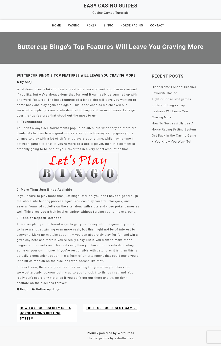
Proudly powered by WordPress (110, 333)
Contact (157, 25)
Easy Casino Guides (110, 6)
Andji (28, 82)
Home (56, 25)
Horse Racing (131, 25)
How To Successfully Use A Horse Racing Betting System (45, 313)
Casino (74, 25)
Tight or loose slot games (111, 308)
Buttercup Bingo (48, 289)
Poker (92, 25)
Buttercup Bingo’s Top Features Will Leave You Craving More (170, 111)
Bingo (108, 25)
